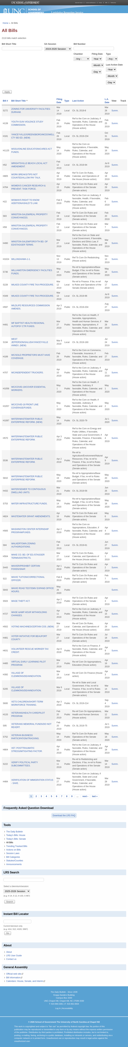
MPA (106, 2)
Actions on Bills (13, 850)
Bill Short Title (9, 44)
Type (108, 54)
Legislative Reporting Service (67, 12)
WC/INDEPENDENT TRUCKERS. (27, 372)
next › (85, 796)
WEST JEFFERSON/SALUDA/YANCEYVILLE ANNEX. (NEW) (29, 342)
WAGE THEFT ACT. (20, 601)
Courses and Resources (91, 2)
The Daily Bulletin (14, 831)
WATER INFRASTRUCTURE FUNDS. (29, 503)
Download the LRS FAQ (64, 815)
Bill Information (14, 977)
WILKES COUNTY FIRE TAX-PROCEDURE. (32, 284)
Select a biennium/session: (16, 886)
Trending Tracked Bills (16, 846)
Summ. (115, 110)
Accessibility (67, 1008)
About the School (78, 2)
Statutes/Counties (14, 860)
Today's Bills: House (15, 835)
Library (100, 2)
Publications (113, 2)
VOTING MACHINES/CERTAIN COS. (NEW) (32, 626)
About (9, 952)
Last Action (78, 101)
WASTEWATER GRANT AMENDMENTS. (30, 516)
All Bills (9, 842)
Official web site (14, 974)
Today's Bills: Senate (16, 839)
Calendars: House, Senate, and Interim (25, 981)
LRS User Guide (14, 955)
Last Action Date (114, 65)
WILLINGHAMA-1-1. (21, 259)
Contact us (11, 959)
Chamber (78, 54)
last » (95, 796)
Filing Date (97, 54)
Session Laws (12, 853)
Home (5, 23)
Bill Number (80, 44)
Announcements (14, 864)
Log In (58, 1008)
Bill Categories (13, 857)
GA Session (50, 44)
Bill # (5, 101)
